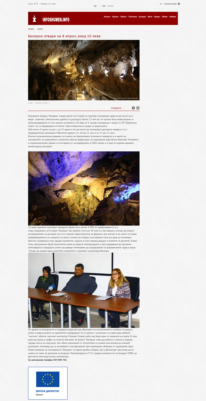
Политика (133, 16)
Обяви (165, 16)
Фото (150, 16)
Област (123, 16)
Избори (173, 16)
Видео (157, 16)
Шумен (115, 16)
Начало (107, 16)
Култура (142, 16)
